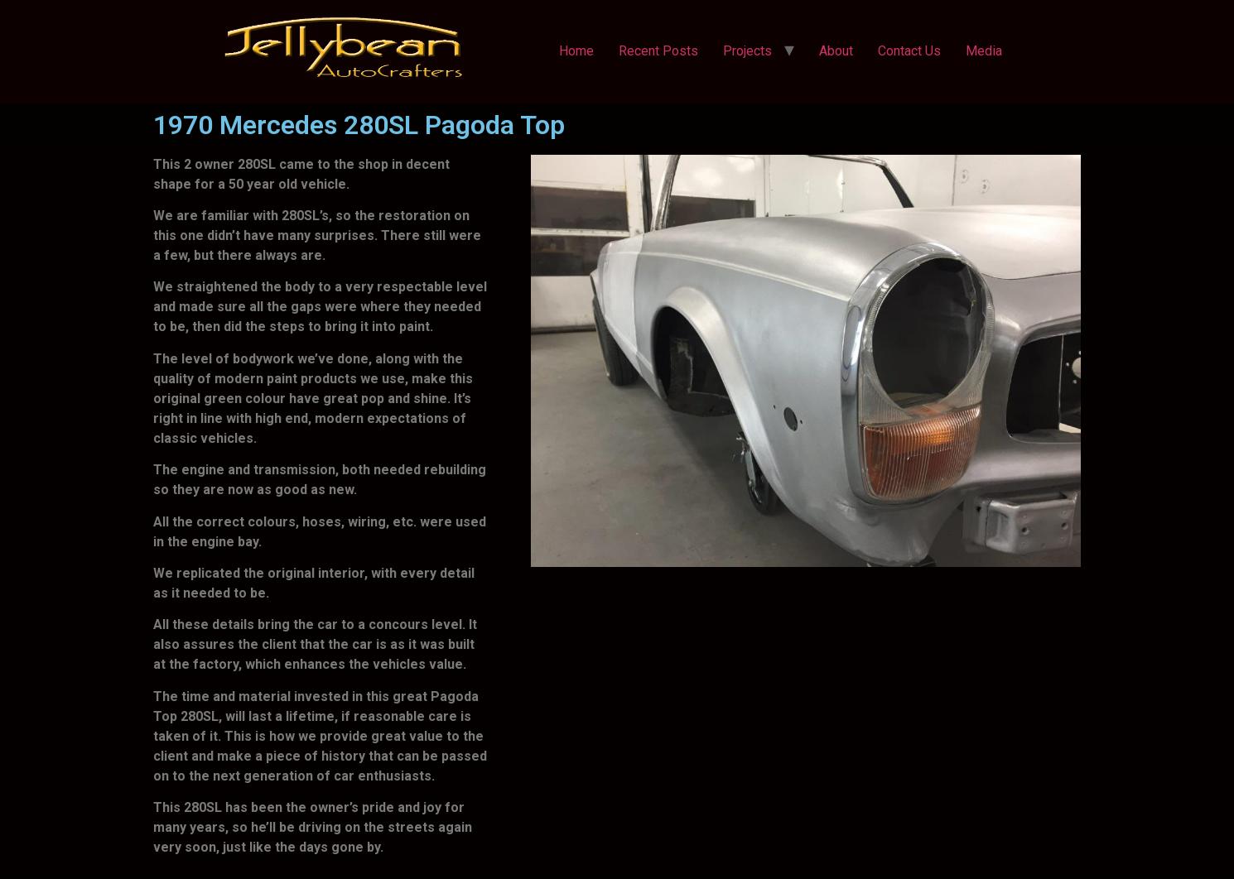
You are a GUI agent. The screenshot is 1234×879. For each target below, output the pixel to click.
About (836, 51)
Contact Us (909, 51)
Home (576, 51)
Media (984, 51)
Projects (747, 51)
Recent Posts (658, 51)
